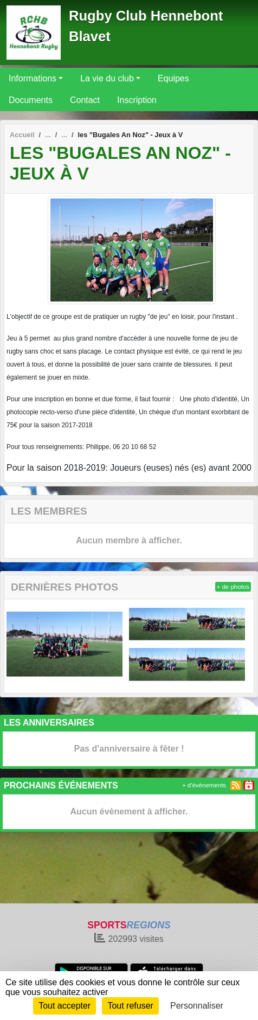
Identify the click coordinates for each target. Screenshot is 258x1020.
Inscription (137, 100)
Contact (85, 100)
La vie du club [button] (107, 78)
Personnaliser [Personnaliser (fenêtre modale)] (196, 1005)
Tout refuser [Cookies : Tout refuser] (130, 1005)
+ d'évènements (204, 785)
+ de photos (233, 586)
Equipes (173, 78)
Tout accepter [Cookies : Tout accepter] (64, 1005)
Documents (31, 100)
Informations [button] (32, 78)
